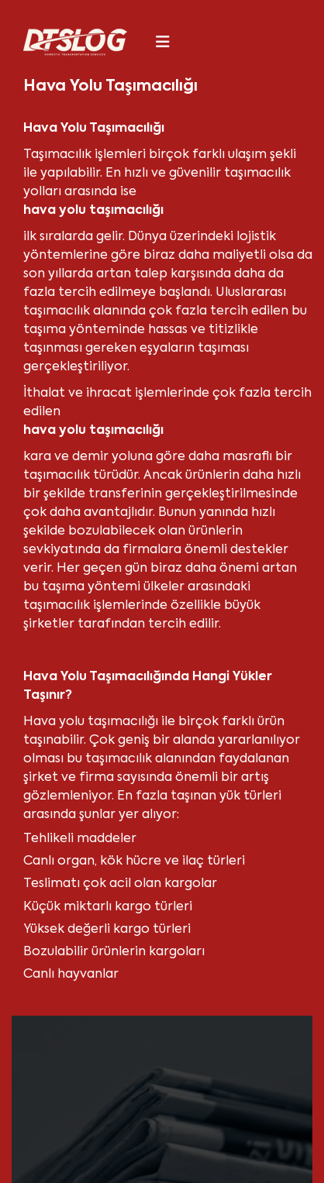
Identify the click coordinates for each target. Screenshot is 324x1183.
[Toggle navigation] (163, 41)
